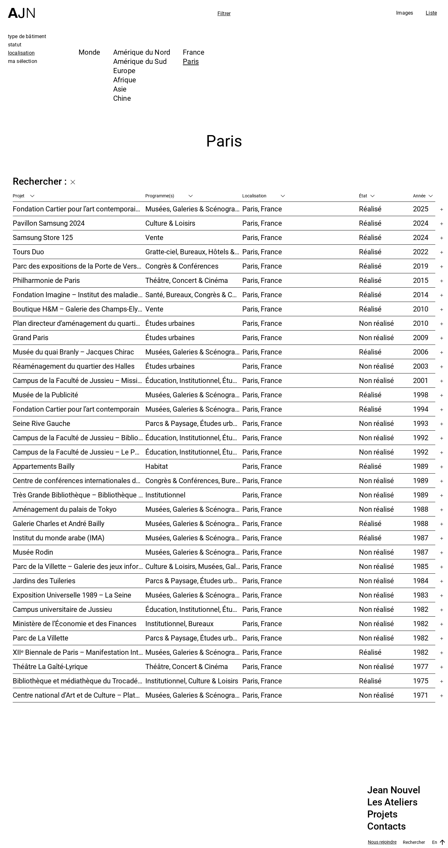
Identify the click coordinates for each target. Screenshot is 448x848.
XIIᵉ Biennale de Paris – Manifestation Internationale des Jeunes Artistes (79, 652)
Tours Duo (28, 251)
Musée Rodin (33, 552)
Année (423, 196)
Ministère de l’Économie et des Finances (74, 623)
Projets (382, 814)
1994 (420, 409)
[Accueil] (21, 9)
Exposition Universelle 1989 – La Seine (72, 594)
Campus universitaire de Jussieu (62, 609)
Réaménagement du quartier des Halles (73, 366)
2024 (420, 223)
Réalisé (370, 208)
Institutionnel (165, 494)
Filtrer (224, 13)
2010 (420, 308)
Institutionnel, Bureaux (179, 623)
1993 (420, 423)
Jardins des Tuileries (44, 580)
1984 (420, 580)
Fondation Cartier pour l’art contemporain (76, 409)
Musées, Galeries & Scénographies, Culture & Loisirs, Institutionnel (194, 695)
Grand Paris (30, 337)
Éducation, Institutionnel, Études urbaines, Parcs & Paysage (194, 609)
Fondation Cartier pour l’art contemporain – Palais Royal (79, 208)
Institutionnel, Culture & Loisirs (191, 680)
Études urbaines (170, 323)
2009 (420, 337)
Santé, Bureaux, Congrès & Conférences (194, 294)
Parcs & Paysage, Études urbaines (194, 423)
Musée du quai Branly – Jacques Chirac (73, 351)
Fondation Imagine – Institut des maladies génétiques (79, 294)
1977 (420, 666)
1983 (420, 594)
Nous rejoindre (382, 842)
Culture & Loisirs (170, 223)
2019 (420, 265)
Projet (23, 196)
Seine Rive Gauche (41, 423)
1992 (420, 437)
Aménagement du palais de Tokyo (65, 509)
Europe (124, 70)
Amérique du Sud (140, 61)
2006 (420, 351)
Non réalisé (376, 323)
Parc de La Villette (40, 637)
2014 (420, 294)
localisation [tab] (21, 52)
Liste (431, 12)
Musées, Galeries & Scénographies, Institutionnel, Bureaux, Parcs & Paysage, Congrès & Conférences (194, 351)
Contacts (386, 826)
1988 (420, 509)
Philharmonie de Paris (46, 280)
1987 (420, 537)
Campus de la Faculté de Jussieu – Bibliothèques (79, 437)
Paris (191, 61)
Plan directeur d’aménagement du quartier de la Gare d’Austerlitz (79, 323)
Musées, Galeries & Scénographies (194, 208)
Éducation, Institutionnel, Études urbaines (194, 380)
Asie (120, 88)
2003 (420, 366)
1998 (420, 394)
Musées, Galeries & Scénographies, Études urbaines (194, 594)
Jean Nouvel (393, 790)
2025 (420, 208)
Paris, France (262, 208)
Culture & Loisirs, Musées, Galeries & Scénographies (194, 566)
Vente (154, 237)
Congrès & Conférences (181, 265)
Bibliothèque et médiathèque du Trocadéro (78, 680)
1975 (420, 680)
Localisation (263, 196)
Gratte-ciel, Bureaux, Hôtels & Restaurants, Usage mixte (194, 251)
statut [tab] (14, 44)
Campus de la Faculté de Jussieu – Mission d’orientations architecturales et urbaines (79, 380)
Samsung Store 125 (43, 237)
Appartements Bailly (43, 466)
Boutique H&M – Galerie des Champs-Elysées (79, 308)
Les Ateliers (392, 802)
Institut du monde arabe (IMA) (59, 537)
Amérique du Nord (141, 52)
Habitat (156, 466)
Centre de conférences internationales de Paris (79, 480)
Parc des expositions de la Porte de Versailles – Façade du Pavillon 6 (79, 265)
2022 (420, 251)
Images (404, 12)
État (367, 196)
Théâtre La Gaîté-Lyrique (50, 666)
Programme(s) (169, 196)
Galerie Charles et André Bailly (58, 523)
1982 (420, 609)
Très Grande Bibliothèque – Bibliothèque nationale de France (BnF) (79, 494)
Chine (122, 98)
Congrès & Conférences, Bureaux (194, 480)
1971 (420, 695)
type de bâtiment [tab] (27, 36)
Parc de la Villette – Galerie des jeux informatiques (79, 566)
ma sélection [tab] (22, 61)
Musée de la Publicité (45, 394)
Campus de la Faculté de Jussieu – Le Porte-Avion (79, 451)
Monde (89, 52)
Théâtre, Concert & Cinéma (186, 280)
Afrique (124, 79)
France (193, 52)
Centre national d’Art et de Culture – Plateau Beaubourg (79, 695)
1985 (420, 566)
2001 (420, 380)
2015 (420, 280)
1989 (420, 466)
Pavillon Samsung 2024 (49, 223)
